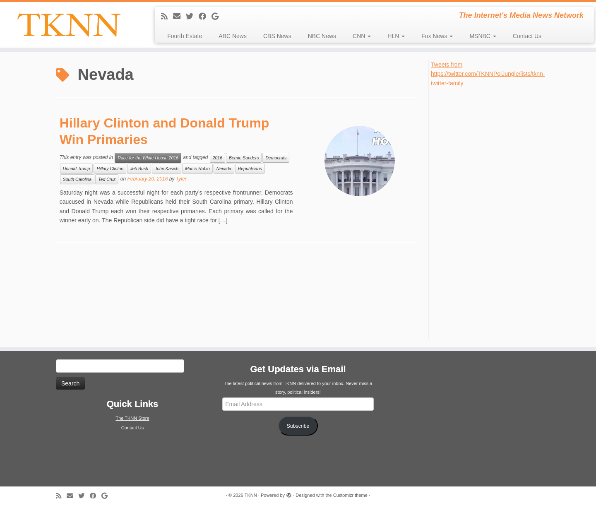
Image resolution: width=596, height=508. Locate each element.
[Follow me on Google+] (217, 16)
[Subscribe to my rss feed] (167, 16)
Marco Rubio (197, 168)
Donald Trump (76, 168)
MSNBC (482, 36)
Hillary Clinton (109, 168)
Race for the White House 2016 (148, 157)
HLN (396, 36)
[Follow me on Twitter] (192, 16)
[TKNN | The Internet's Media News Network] (68, 24)
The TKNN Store (132, 418)
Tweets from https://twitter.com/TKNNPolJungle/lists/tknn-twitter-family (488, 74)
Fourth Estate (184, 36)
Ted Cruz (106, 179)
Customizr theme (350, 495)
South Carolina (77, 179)
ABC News (233, 36)
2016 (217, 157)
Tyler (181, 179)
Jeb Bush (139, 168)
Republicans (250, 168)
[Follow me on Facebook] (205, 16)
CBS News (277, 36)
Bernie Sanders (244, 157)
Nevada (223, 168)
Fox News (437, 36)
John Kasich (166, 168)
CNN (362, 36)
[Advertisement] (493, 212)
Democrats (275, 157)
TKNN (251, 495)
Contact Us (527, 36)
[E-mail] (179, 16)
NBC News (322, 36)
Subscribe (298, 426)
